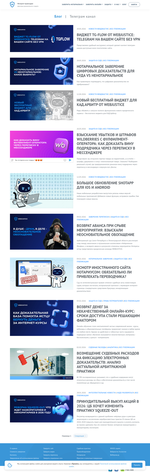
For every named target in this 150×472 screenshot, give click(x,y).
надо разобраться (125, 392)
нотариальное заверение (100, 259)
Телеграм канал (83, 16)
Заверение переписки (99, 217)
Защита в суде (95, 60)
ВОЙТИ (134, 5)
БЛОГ (124, 4)
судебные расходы (97, 347)
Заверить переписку (50, 455)
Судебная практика (83, 448)
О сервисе (13, 448)
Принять (137, 465)
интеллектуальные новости (102, 392)
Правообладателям (83, 452)
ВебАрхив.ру (114, 455)
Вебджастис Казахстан (118, 452)
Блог (58, 16)
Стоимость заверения (17, 452)
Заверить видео (49, 452)
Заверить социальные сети (52, 458)
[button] (73, 4)
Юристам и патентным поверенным (89, 458)
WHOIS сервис (115, 448)
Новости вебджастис (99, 29)
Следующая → (80, 436)
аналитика (112, 347)
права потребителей (113, 301)
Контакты (13, 455)
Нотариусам (81, 455)
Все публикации (118, 29)
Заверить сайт (48, 448)
